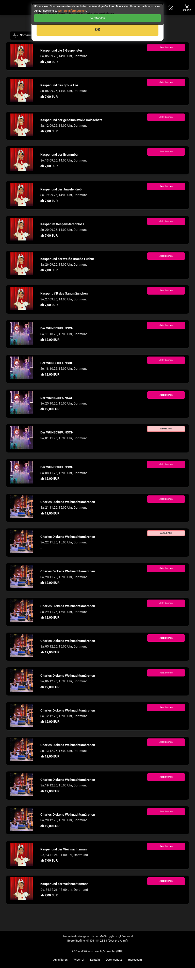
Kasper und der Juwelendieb (61, 189)
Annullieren (60, 959)
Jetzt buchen (166, 47)
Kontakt (95, 959)
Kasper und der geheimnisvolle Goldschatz (71, 120)
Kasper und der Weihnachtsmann (64, 849)
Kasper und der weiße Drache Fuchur (67, 259)
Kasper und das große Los (59, 85)
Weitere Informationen (72, 10)
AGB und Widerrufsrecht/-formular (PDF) (97, 951)
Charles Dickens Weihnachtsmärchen (67, 502)
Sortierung (24, 35)
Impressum (134, 959)
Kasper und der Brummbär (59, 154)
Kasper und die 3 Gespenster (61, 50)
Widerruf (78, 959)
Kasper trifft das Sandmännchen (64, 293)
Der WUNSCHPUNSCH (56, 328)
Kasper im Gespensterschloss (62, 224)
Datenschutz (114, 959)
